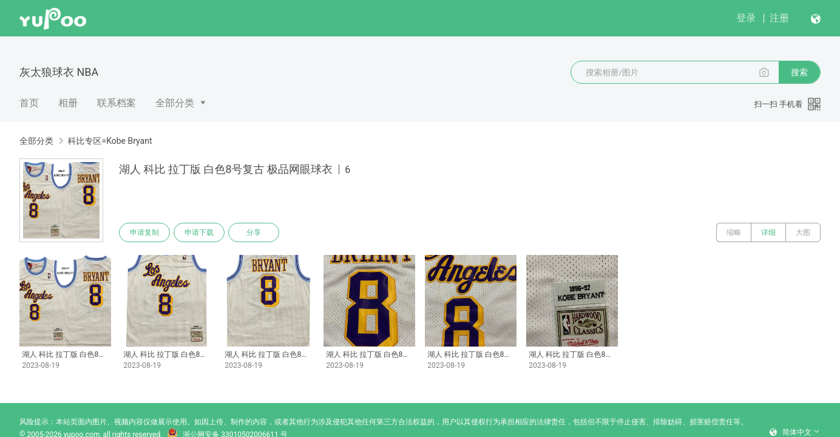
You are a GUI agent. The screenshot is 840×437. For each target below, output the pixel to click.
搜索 (799, 72)
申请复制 (144, 232)
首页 (29, 103)
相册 (68, 103)
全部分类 (174, 103)
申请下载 (199, 232)
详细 (768, 232)
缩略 (734, 232)
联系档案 (116, 103)
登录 (746, 18)
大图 (803, 232)
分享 (253, 232)
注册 (779, 18)
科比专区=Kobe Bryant (109, 141)
